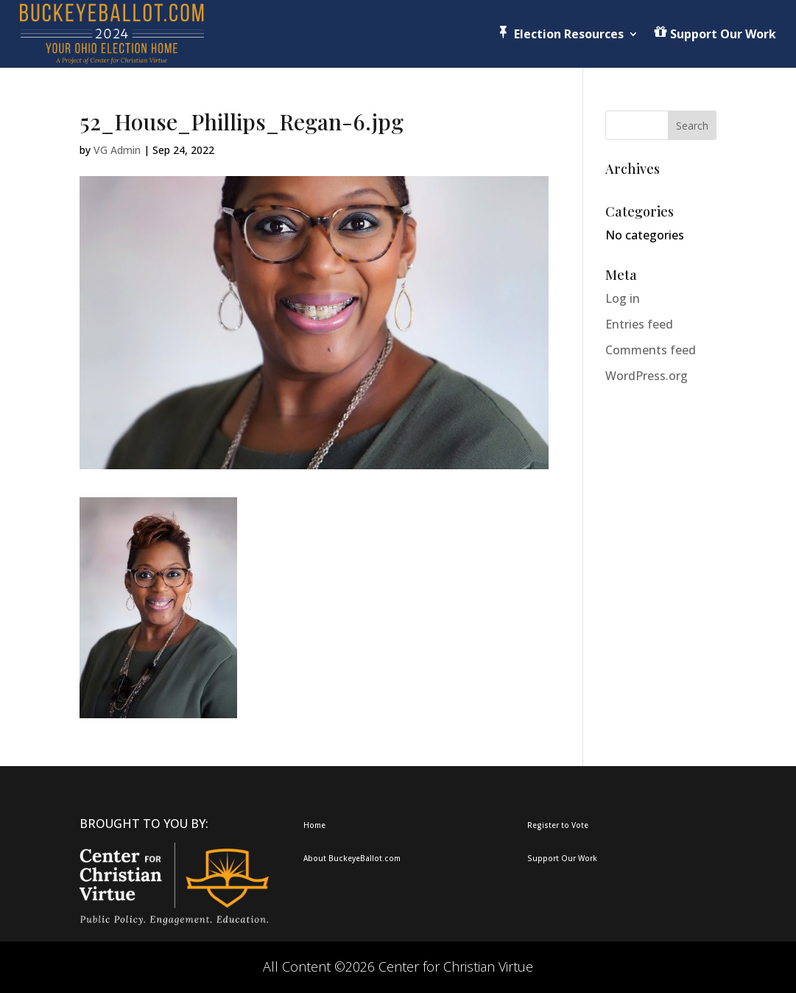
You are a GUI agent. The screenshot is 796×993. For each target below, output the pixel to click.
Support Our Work (562, 858)
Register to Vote (557, 825)
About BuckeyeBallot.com (352, 858)
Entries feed (639, 324)
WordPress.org (646, 376)
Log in (622, 298)
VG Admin (117, 150)
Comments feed (650, 350)
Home (314, 825)
